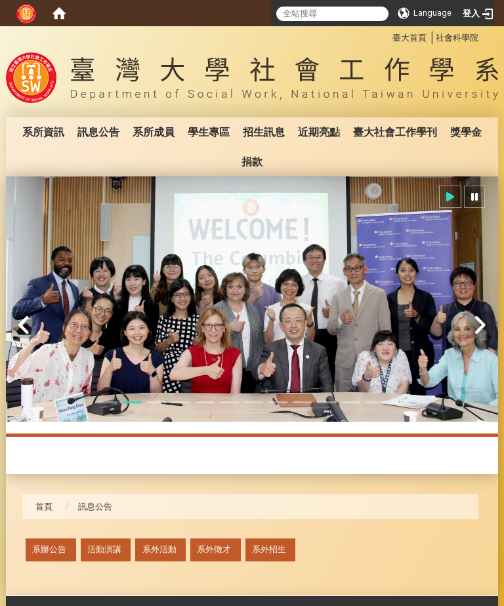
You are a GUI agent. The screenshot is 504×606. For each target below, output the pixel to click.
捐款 (252, 161)
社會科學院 (457, 38)
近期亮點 (319, 132)
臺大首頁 (409, 38)
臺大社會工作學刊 (395, 132)
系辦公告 (49, 549)
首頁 (43, 507)
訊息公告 (98, 132)
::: (385, 36)
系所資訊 (43, 132)
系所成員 (154, 132)
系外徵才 (214, 549)
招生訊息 (264, 132)
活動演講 (104, 549)
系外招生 (269, 549)
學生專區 (209, 132)
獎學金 (466, 132)
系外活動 (159, 549)
